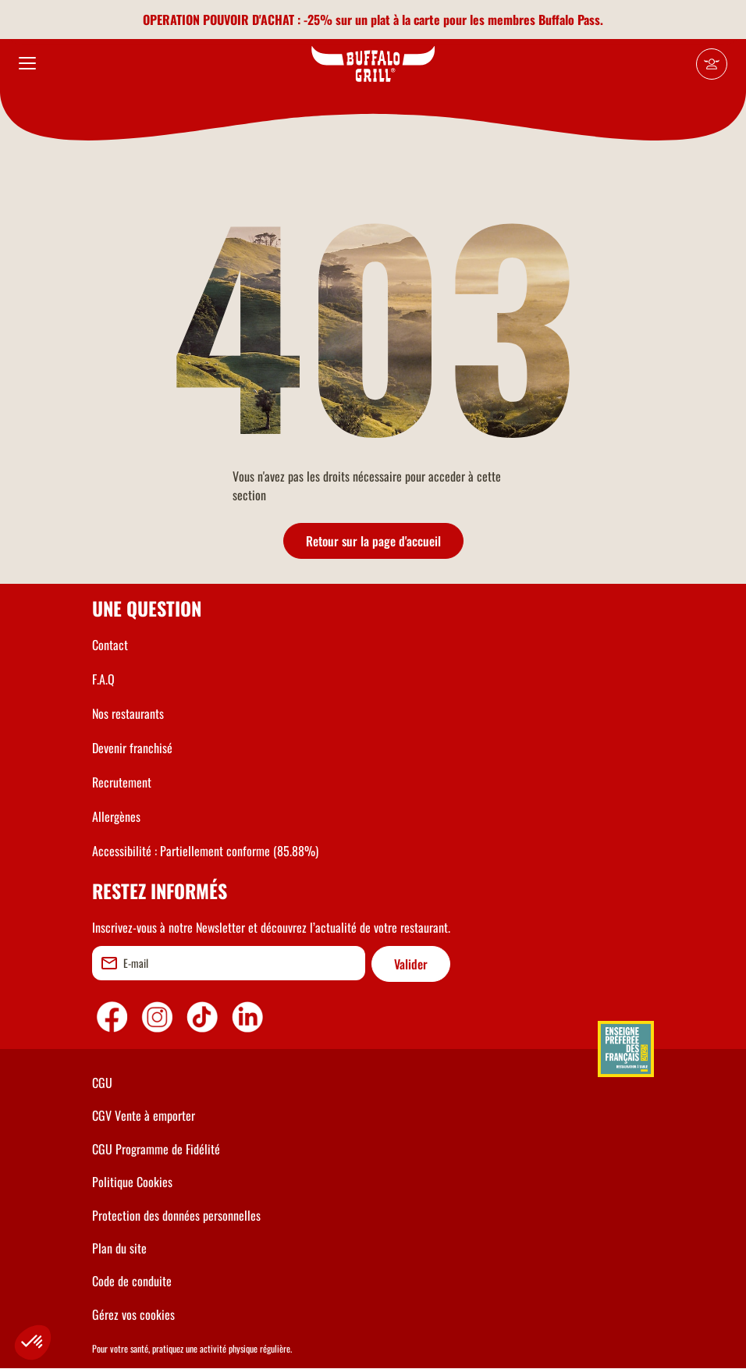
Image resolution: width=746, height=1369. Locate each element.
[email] (228, 963)
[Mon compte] (711, 64)
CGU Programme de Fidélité (156, 1149)
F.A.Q (103, 679)
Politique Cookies (132, 1181)
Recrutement (121, 782)
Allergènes (116, 816)
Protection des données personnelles (176, 1215)
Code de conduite (132, 1280)
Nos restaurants (128, 713)
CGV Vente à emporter (143, 1115)
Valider (411, 964)
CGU (102, 1082)
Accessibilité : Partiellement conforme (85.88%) (205, 850)
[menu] (27, 64)
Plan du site (119, 1248)
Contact (110, 644)
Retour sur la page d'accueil (373, 541)
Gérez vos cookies (133, 1314)
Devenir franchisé (132, 747)
